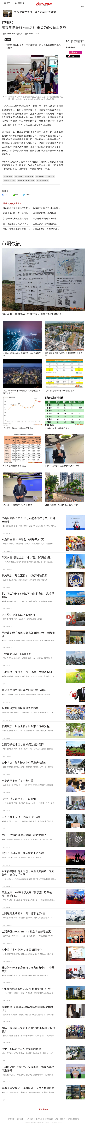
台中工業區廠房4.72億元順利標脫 (21, 1049)
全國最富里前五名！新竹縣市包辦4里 (23, 913)
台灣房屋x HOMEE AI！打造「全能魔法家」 (27, 932)
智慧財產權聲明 (73, 1119)
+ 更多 (83, 47)
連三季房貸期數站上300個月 (18, 615)
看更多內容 (43, 1110)
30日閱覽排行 (75, 43)
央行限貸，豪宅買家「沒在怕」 (20, 799)
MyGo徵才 (29, 1119)
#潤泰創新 (19, 177)
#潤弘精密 (40, 177)
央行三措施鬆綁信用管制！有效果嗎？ (20, 229)
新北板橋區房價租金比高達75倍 (17, 219)
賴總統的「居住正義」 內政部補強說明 (24, 576)
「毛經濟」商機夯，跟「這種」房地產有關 (27, 672)
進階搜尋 (21, 4)
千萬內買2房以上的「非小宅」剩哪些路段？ (27, 557)
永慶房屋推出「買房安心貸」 (19, 781)
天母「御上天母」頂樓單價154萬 (21, 817)
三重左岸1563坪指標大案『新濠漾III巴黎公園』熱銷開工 (59, 224)
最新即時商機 (71, 49)
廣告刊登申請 (60, 1119)
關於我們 (20, 1119)
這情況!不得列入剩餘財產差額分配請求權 (52, 214)
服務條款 (39, 1119)
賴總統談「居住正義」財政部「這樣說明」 (27, 726)
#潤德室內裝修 (10, 181)
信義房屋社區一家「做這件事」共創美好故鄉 (24, 214)
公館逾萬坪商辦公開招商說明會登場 (35, 12)
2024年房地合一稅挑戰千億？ (57, 429)
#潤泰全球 (29, 177)
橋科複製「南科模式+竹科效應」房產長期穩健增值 (31, 314)
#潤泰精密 (50, 177)
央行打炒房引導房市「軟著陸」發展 (59, 391)
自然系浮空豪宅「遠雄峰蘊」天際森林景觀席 (28, 1088)
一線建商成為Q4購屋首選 (17, 654)
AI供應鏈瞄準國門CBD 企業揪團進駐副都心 (53, 219)
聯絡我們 (11, 1119)
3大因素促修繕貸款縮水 (14, 466)
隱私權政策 (49, 1119)
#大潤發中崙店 (42, 181)
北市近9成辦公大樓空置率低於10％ (49, 229)
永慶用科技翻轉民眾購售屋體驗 (20, 708)
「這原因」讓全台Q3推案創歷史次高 (18, 429)
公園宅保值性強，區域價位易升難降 (23, 744)
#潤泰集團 (8, 177)
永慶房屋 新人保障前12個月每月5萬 (23, 539)
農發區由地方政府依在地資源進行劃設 (24, 690)
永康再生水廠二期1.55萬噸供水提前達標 (51, 208)
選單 (8, 4)
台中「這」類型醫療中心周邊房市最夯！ (25, 763)
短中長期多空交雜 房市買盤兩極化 (19, 224)
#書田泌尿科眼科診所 (26, 181)
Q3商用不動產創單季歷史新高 (17, 505)
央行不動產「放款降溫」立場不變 (61, 505)
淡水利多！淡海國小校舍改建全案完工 (20, 208)
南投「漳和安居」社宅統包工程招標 (23, 853)
